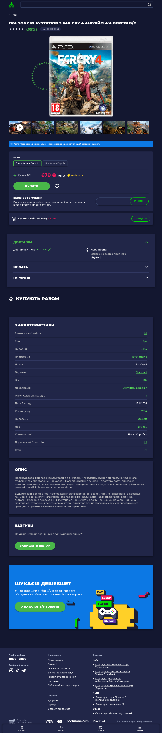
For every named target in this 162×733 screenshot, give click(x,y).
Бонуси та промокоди (60, 672)
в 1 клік (139, 201)
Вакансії (52, 664)
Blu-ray (142, 426)
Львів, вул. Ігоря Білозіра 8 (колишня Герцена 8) (110, 698)
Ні (145, 333)
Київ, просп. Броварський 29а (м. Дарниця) (114, 687)
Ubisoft (142, 419)
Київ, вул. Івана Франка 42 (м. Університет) (112, 666)
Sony (144, 349)
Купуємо (53, 700)
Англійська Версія (135, 387)
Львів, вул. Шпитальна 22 (109, 704)
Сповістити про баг (59, 709)
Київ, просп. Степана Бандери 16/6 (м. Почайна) (112, 673)
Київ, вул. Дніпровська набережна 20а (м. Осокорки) (112, 680)
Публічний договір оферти (63, 685)
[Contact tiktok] (18, 671)
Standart (141, 372)
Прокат (52, 704)
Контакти (53, 681)
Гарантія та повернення (62, 677)
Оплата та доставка (59, 668)
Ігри (14, 15)
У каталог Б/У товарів (40, 606)
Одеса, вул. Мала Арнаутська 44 (113, 713)
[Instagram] (12, 671)
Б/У (145, 450)
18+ (145, 380)
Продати (141, 218)
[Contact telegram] (24, 671)
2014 (144, 411)
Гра (145, 341)
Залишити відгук (35, 545)
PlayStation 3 (138, 356)
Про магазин (55, 660)
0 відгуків (31, 29)
